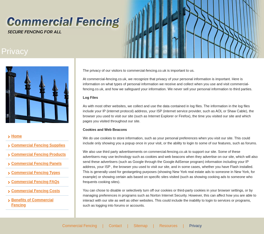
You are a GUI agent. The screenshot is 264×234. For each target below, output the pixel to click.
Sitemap (140, 226)
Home (16, 136)
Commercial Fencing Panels (36, 163)
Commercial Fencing (80, 226)
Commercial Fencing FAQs (35, 182)
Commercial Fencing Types (35, 172)
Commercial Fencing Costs (35, 191)
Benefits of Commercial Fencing (32, 202)
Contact (115, 226)
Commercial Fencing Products (38, 154)
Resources (168, 226)
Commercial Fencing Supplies (38, 145)
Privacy (195, 226)
